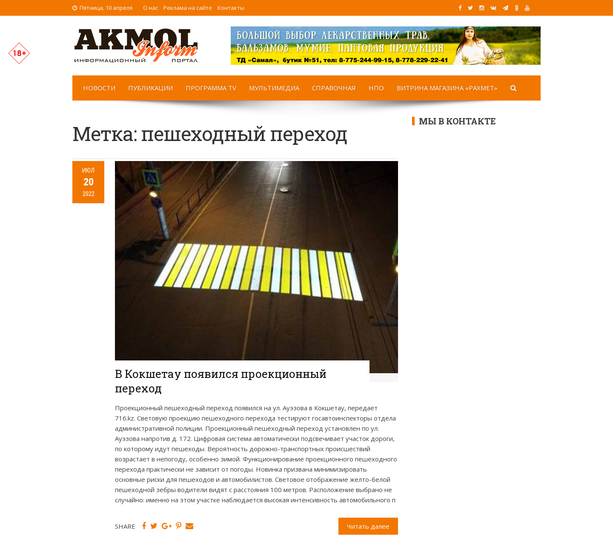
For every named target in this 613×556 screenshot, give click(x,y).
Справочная (334, 88)
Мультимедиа (274, 88)
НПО (376, 88)
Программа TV (211, 88)
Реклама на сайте (187, 8)
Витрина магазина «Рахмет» (447, 88)
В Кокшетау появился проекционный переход (221, 380)
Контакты (231, 8)
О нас (150, 8)
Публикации (150, 88)
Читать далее (368, 526)
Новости (99, 88)
